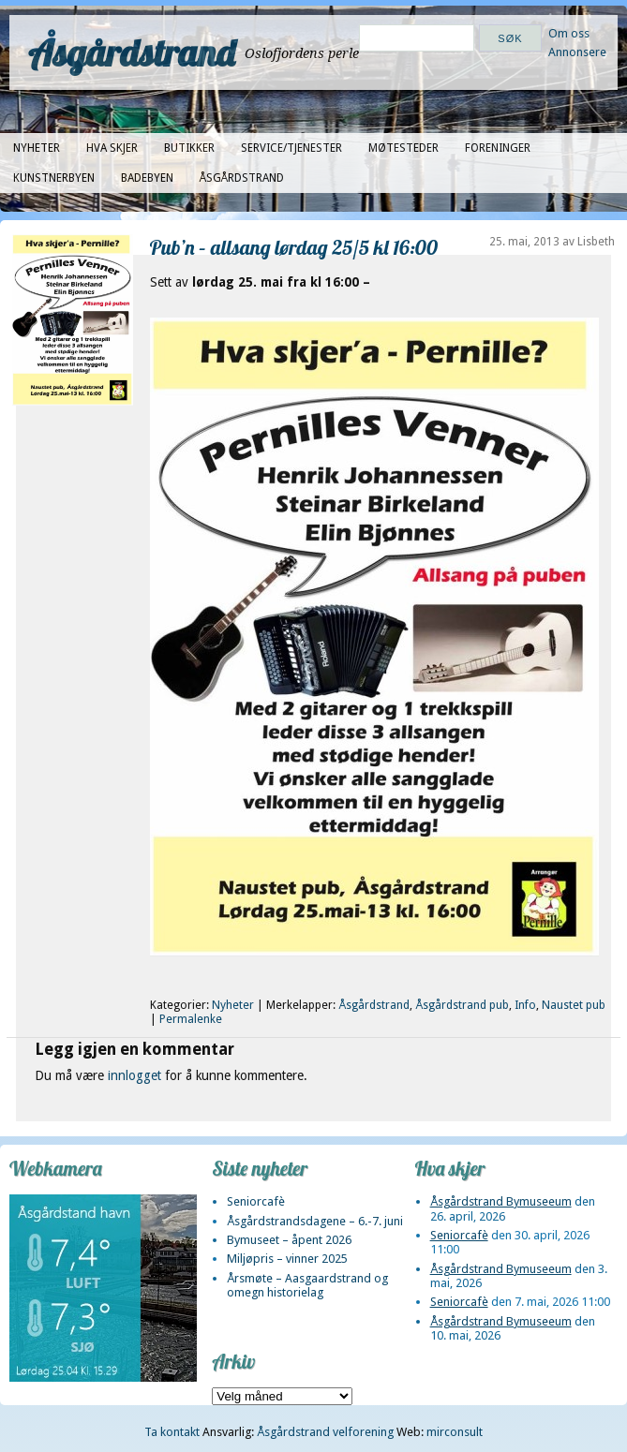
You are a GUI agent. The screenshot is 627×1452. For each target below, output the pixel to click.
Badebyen (147, 178)
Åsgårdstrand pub (462, 1005)
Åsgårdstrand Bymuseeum (501, 1201)
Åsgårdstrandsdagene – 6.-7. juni (315, 1221)
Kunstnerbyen (54, 178)
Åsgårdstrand (131, 52)
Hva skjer (112, 148)
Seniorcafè (256, 1201)
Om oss (569, 33)
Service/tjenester (291, 148)
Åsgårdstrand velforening (325, 1432)
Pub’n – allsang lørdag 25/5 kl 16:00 (294, 246)
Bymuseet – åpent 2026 (289, 1240)
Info (525, 1005)
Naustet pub (573, 1005)
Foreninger (497, 148)
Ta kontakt (172, 1432)
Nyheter (36, 148)
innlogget (134, 1075)
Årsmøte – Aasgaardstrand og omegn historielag (307, 1285)
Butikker (189, 148)
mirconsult (454, 1432)
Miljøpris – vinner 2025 (287, 1259)
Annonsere (577, 52)
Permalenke (190, 1019)
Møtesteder (403, 148)
